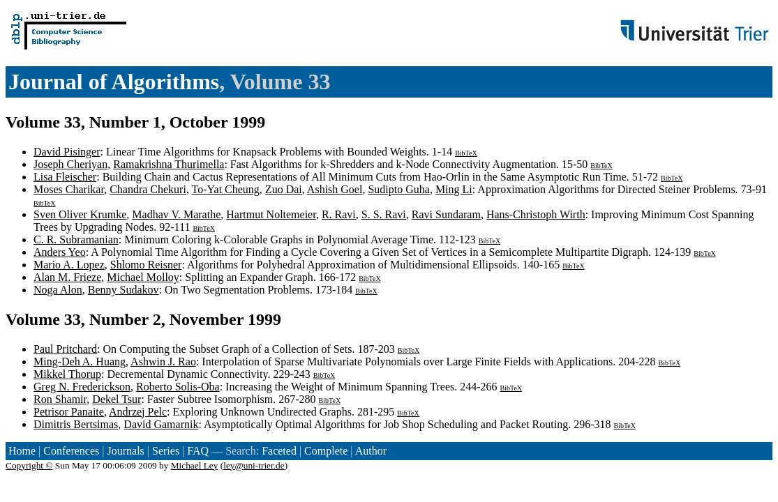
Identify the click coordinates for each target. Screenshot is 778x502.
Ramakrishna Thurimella (168, 164)
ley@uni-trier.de (253, 465)
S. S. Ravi (383, 214)
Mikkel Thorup (67, 374)
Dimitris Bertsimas (75, 424)
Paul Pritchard (65, 349)
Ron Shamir (60, 399)
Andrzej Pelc (138, 412)
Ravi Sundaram (446, 214)
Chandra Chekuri (148, 189)
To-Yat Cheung (226, 189)
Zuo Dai (283, 189)
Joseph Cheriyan (70, 164)
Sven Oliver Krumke (79, 214)
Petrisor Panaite (68, 412)
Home (22, 451)
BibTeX (466, 153)
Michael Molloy (143, 277)
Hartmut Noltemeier (271, 214)
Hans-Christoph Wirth (535, 214)
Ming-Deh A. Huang (79, 361)
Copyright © (29, 465)
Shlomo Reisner (146, 265)
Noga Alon (57, 290)
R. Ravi (339, 214)
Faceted (279, 451)
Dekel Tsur (116, 399)
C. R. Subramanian (76, 239)
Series (165, 451)
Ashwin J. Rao (163, 361)
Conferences (71, 451)
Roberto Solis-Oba (178, 387)
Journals (125, 451)
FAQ (198, 451)
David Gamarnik (161, 424)
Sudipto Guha (398, 189)
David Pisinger (66, 152)
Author (371, 451)
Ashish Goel (335, 189)
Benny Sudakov (123, 290)
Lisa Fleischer (64, 177)
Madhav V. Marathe (176, 214)
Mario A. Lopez (69, 265)
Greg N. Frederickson (81, 387)
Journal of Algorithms (113, 81)
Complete (325, 451)
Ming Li (453, 189)
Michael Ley (194, 465)
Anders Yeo (59, 252)
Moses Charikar (68, 189)
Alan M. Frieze (67, 277)
